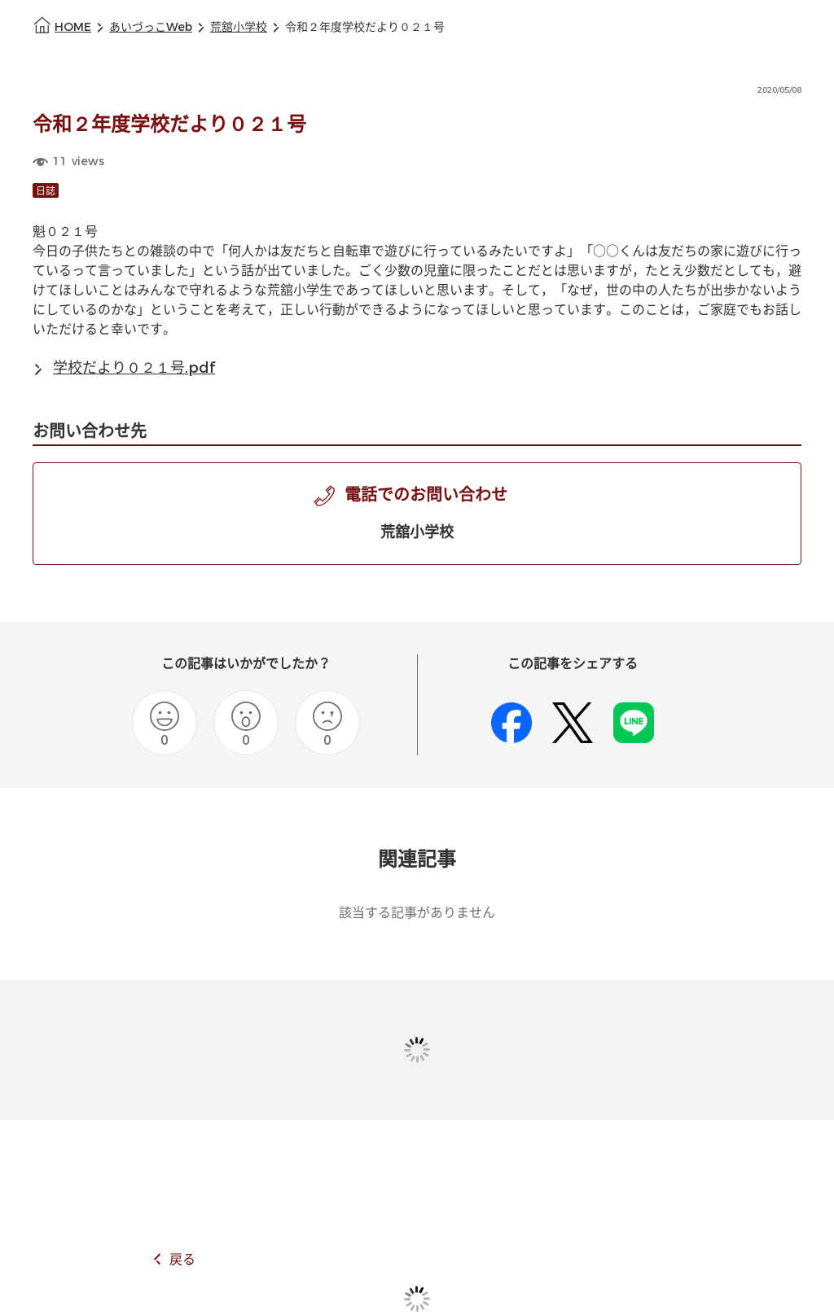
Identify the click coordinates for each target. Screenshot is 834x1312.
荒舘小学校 (238, 27)
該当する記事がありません (417, 912)
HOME (73, 27)
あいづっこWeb (150, 27)
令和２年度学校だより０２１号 (365, 27)
